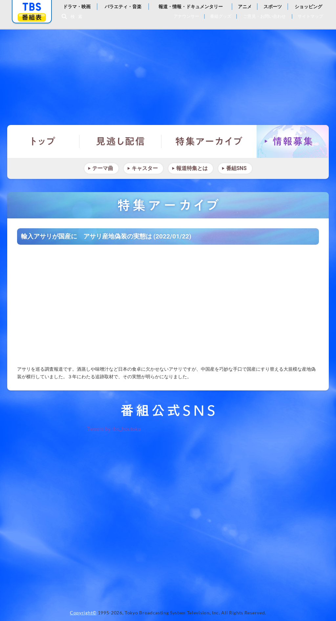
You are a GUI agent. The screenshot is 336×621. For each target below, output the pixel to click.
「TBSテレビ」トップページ (32, 7)
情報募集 (293, 141)
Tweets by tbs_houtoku (114, 429)
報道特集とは (192, 168)
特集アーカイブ (209, 141)
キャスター (145, 168)
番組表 (32, 17)
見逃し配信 (120, 141)
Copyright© (83, 612)
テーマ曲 (102, 168)
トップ (43, 141)
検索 (78, 16)
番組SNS (236, 168)
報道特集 (168, 74)
